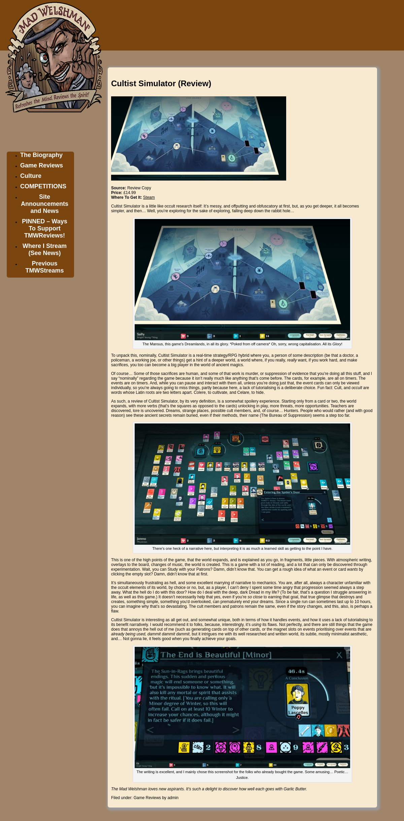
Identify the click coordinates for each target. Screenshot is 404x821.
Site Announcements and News (44, 203)
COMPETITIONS (43, 186)
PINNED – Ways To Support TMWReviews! (44, 228)
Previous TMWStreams (44, 267)
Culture (30, 175)
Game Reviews (41, 165)
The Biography (41, 155)
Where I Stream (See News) (45, 249)
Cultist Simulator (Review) (161, 83)
